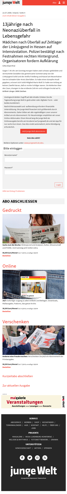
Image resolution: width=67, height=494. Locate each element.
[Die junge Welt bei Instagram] (37, 457)
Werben (27, 422)
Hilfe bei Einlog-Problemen (13, 191)
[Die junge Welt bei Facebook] (22, 457)
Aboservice (16, 422)
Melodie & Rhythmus (18, 439)
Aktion (37, 448)
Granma (54, 439)
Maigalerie (17, 436)
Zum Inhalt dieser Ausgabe (13, 15)
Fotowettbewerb (39, 439)
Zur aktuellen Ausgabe (16, 385)
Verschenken (15, 322)
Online (9, 266)
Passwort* (8, 167)
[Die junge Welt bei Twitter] (30, 457)
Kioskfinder (48, 422)
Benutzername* (10, 155)
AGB (26, 425)
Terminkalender (13, 425)
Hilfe (44, 425)
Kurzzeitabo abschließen (17, 376)
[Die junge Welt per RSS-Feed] (45, 457)
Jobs (33, 428)
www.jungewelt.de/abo (33, 143)
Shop (36, 422)
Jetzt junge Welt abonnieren (33, 131)
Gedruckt (12, 210)
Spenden (48, 448)
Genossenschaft (23, 448)
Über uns (54, 425)
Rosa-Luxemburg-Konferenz (38, 436)
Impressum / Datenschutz (38, 478)
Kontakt (35, 425)
